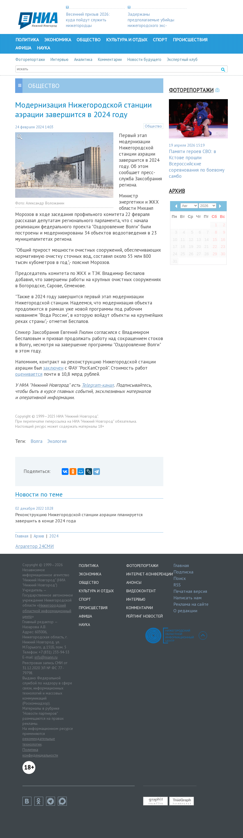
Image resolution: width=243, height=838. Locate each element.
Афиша (23, 48)
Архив (39, 536)
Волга (36, 441)
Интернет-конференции (149, 574)
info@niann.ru (46, 657)
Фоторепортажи (30, 59)
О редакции (185, 610)
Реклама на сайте (190, 604)
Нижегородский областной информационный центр (46, 611)
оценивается (28, 374)
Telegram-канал (98, 385)
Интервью (59, 59)
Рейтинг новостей (144, 616)
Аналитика (83, 59)
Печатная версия (190, 591)
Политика (27, 39)
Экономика (57, 39)
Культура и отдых (126, 39)
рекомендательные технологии (38, 741)
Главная (21, 536)
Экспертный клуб (182, 59)
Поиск (179, 578)
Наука (43, 48)
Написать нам (187, 597)
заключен (53, 368)
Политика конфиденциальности (40, 752)
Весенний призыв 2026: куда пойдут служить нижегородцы (88, 19)
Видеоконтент (141, 590)
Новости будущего (144, 59)
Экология (57, 441)
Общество (88, 39)
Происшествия (190, 39)
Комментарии (110, 59)
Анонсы (133, 582)
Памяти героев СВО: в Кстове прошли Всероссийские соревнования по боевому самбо (196, 163)
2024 (53, 536)
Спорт (160, 39)
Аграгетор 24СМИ (34, 546)
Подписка (183, 572)
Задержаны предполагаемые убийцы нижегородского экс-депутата (151, 22)
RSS (177, 584)
